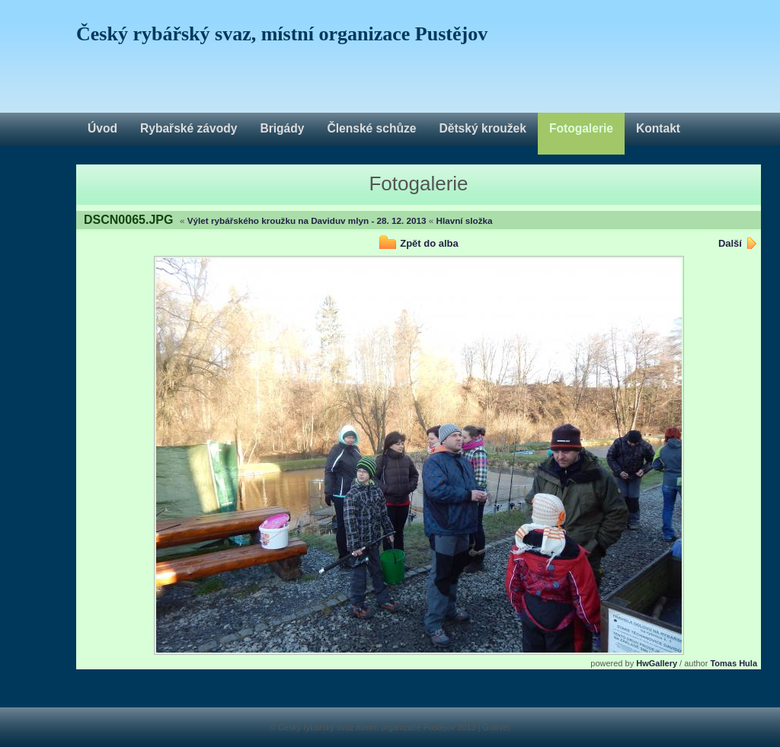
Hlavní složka (464, 220)
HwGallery (656, 663)
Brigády (282, 128)
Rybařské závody (188, 128)
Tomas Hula (733, 663)
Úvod (102, 128)
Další (730, 243)
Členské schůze (371, 128)
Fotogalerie (581, 128)
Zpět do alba (429, 243)
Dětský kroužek (482, 128)
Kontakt (658, 128)
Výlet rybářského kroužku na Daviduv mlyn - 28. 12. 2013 (307, 220)
